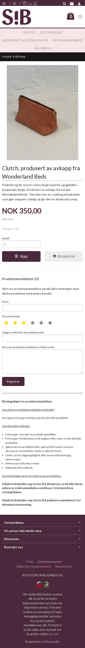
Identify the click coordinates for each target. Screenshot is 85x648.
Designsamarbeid (68, 40)
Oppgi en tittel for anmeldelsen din (42, 336)
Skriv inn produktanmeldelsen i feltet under (42, 359)
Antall (5, 238)
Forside (7, 56)
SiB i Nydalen (51, 32)
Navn (42, 305)
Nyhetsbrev (63, 566)
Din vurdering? (11, 316)
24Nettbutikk (51, 641)
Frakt (30, 561)
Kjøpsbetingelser (49, 561)
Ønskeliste (64, 256)
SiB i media (42, 48)
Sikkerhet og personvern (34, 566)
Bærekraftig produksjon (25, 40)
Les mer (54, 634)
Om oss (29, 32)
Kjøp (21, 256)
